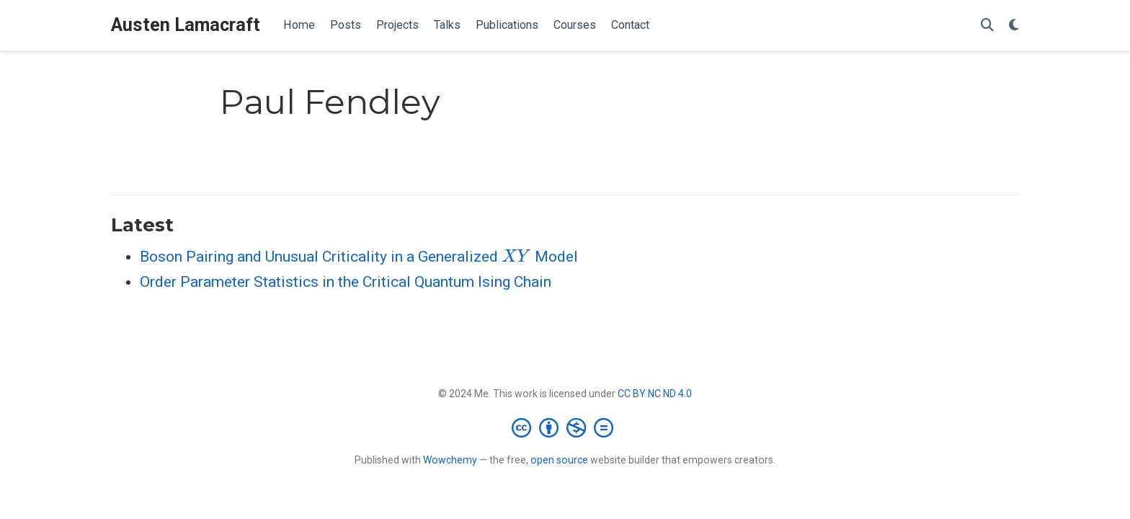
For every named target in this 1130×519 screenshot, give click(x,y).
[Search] (987, 25)
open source (559, 460)
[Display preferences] (1014, 25)
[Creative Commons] (565, 427)
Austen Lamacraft (185, 24)
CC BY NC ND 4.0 (655, 393)
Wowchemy (450, 460)
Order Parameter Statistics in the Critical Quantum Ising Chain (345, 281)
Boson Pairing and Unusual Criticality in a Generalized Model (359, 256)
